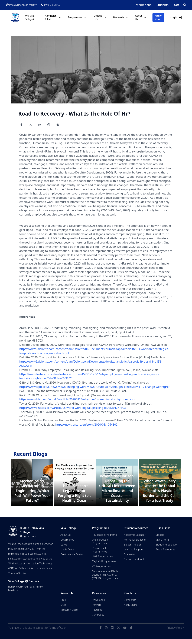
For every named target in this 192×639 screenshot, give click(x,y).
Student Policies (133, 544)
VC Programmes (101, 566)
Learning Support (133, 549)
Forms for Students (135, 539)
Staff (176, 5)
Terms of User (57, 627)
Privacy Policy (175, 627)
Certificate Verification (72, 554)
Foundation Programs (104, 534)
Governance (67, 539)
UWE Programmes (102, 556)
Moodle (160, 534)
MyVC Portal (162, 539)
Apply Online (130, 604)
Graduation (130, 554)
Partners (97, 604)
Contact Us (130, 600)
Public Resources (165, 549)
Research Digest (69, 609)
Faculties (97, 609)
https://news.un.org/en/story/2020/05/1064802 (86, 424)
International (143, 5)
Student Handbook (134, 559)
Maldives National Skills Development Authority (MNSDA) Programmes (105, 575)
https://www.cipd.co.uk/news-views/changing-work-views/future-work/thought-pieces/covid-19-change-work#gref (94, 387)
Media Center (67, 549)
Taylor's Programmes (104, 561)
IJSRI (63, 600)
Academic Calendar (134, 534)
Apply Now (158, 17)
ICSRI (63, 604)
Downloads (98, 600)
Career (64, 544)
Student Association (167, 544)
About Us (65, 534)
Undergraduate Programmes (100, 541)
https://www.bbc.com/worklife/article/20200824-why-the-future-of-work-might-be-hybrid (77, 399)
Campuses (98, 614)
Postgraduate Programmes (99, 550)
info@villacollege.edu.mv (21, 5)
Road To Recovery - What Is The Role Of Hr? (74, 113)
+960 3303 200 (50, 5)
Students (162, 5)
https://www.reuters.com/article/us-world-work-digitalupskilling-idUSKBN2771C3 (72, 408)
